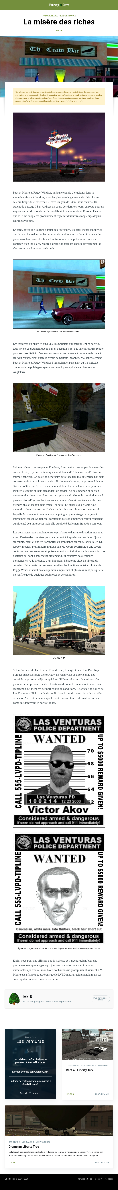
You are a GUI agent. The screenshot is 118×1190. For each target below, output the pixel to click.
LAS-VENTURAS (68, 15)
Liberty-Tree (10, 1179)
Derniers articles (85, 1179)
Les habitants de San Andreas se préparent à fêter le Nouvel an (30, 1060)
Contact (98, 1179)
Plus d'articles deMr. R (100, 999)
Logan (12, 1162)
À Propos (109, 1179)
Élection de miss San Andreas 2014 (30, 1071)
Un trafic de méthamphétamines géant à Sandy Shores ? (30, 1082)
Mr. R (59, 30)
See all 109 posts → (30, 1092)
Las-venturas (30, 1040)
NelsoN (70, 1093)
